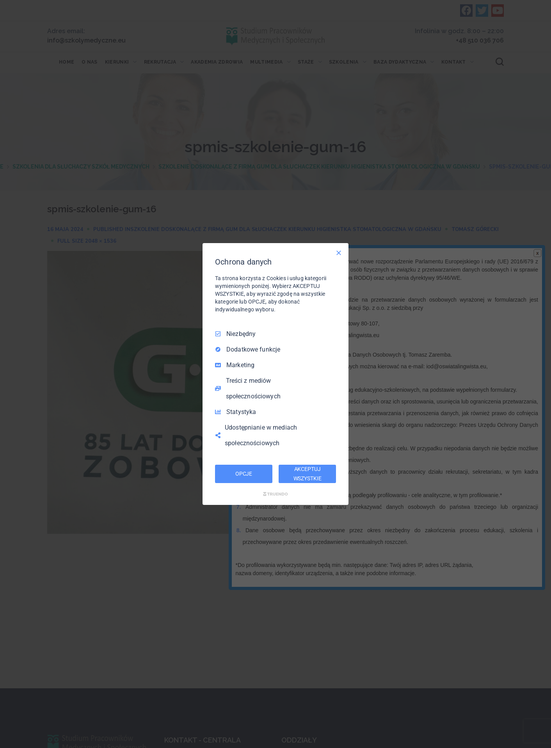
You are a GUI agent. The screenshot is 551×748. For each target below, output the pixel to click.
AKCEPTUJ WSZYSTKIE (307, 473)
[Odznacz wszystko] (338, 253)
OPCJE (243, 474)
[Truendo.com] (275, 494)
